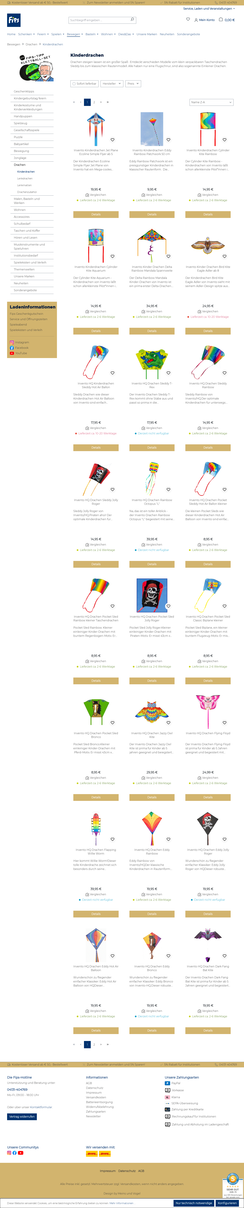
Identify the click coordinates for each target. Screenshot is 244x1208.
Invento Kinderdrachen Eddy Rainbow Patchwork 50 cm (151, 152)
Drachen (20, 165)
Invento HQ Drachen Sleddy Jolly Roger (96, 501)
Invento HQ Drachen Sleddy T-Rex (152, 385)
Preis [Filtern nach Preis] (133, 83)
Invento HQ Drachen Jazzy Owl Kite (152, 735)
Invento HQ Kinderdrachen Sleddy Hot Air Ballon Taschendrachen (96, 385)
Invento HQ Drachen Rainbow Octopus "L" (152, 501)
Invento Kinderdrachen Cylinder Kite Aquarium (96, 268)
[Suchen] (132, 20)
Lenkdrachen (24, 178)
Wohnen (20, 210)
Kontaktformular (41, 1107)
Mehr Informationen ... (122, 1203)
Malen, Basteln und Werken (27, 201)
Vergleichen (96, 195)
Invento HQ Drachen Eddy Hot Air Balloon (95, 968)
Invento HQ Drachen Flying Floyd (208, 733)
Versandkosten (96, 1097)
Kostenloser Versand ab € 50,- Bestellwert (37, 3)
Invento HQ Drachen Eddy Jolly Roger (208, 851)
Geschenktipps (24, 91)
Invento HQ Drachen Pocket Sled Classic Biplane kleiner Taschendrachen (208, 618)
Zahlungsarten (96, 1111)
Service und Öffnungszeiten (28, 319)
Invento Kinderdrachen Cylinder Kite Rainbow (208, 152)
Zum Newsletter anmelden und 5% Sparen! (113, 3)
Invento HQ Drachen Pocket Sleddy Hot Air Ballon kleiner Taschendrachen (208, 502)
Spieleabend (18, 324)
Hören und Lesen (25, 237)
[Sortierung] (212, 102)
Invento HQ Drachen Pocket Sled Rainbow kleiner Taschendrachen (95, 618)
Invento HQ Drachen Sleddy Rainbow (208, 385)
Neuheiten (21, 283)
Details (96, 214)
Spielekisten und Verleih (30, 262)
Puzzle (18, 137)
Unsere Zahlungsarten (182, 1077)
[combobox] (98, 20)
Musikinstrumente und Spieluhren (29, 246)
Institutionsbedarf (26, 255)
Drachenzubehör (27, 192)
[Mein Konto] (204, 20)
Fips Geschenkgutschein (26, 313)
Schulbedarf (22, 223)
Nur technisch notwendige (194, 1203)
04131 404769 (225, 3)
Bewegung (21, 151)
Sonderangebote (25, 290)
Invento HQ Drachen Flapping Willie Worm (96, 851)
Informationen (97, 1077)
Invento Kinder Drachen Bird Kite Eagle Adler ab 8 (208, 268)
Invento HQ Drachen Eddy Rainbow (152, 851)
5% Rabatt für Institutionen (180, 3)
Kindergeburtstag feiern (30, 98)
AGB (89, 1083)
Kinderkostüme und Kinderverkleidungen (28, 107)
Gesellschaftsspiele (26, 130)
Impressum (94, 1092)
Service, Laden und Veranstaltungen (208, 8)
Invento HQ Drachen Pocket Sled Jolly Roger (152, 618)
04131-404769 (17, 1090)
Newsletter (93, 1116)
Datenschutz (94, 1088)
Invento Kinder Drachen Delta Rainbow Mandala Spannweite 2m (152, 269)
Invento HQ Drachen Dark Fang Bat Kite (208, 968)
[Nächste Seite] (100, 102)
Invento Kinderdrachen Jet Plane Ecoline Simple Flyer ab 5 (96, 152)
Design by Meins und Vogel (122, 1193)
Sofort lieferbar (86, 83)
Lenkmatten (24, 185)
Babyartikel (21, 144)
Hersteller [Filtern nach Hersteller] (112, 83)
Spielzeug (20, 123)
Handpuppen (23, 116)
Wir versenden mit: (100, 1147)
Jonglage (20, 158)
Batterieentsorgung (99, 1102)
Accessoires (22, 216)
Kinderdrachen (26, 171)
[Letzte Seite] (107, 102)
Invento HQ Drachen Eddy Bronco (152, 968)
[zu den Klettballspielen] (32, 67)
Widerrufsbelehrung (100, 1107)
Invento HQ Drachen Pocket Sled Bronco (96, 735)
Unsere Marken (24, 276)
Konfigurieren (227, 1203)
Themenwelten (24, 269)
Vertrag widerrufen (22, 1116)
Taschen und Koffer (27, 230)
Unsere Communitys (23, 1147)
